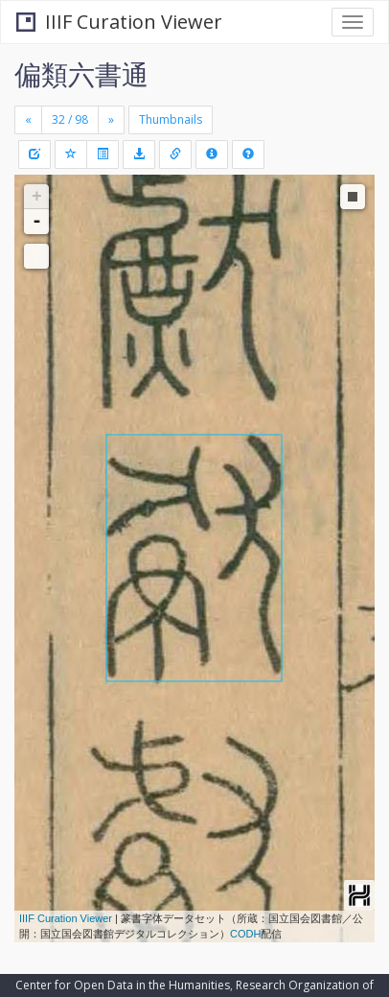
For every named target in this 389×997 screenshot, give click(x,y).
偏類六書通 (81, 74)
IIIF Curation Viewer (119, 22)
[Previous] (28, 120)
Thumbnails (170, 119)
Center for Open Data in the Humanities (122, 985)
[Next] (111, 120)
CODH (245, 933)
